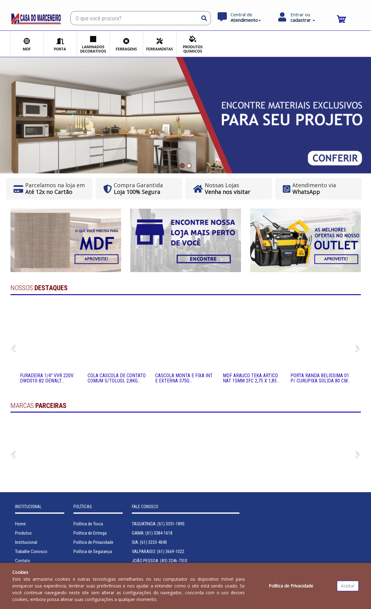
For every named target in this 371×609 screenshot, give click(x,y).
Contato (22, 561)
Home (20, 524)
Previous (12, 347)
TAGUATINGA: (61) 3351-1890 (158, 524)
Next (356, 347)
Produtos (23, 533)
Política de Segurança (92, 551)
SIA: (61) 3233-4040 (149, 542)
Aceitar (348, 586)
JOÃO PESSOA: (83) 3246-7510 (159, 561)
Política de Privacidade (93, 542)
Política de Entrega (90, 533)
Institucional (26, 542)
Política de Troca (88, 524)
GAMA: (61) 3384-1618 (152, 533)
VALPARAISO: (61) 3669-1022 (158, 551)
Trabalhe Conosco (31, 551)
